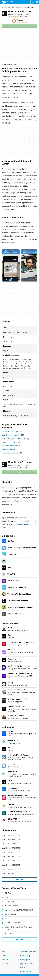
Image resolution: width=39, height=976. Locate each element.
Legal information (26, 964)
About (4, 952)
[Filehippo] (7, 2)
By (16, 14)
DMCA (22, 968)
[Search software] (33, 2)
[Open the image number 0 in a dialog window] (11, 265)
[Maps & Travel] (16, 7)
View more (19, 879)
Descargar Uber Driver (10, 431)
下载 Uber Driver (8, 449)
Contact (4, 956)
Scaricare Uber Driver (10, 446)
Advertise (5, 960)
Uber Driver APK (20, 11)
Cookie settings (26, 971)
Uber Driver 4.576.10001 (11, 835)
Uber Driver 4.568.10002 (11, 869)
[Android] (7, 7)
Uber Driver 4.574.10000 (11, 844)
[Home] (2, 7)
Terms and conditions (28, 952)
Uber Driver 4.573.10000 (11, 848)
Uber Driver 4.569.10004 (11, 865)
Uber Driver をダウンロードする (14, 438)
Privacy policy (25, 960)
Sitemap (5, 964)
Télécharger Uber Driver (11, 453)
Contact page (22, 524)
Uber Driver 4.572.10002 (11, 852)
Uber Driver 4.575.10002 (11, 839)
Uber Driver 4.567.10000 (11, 873)
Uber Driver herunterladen (11, 435)
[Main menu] (37, 2)
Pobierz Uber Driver (9, 442)
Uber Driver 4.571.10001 (11, 856)
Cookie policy (25, 956)
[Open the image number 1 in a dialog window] (30, 265)
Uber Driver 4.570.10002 (11, 861)
